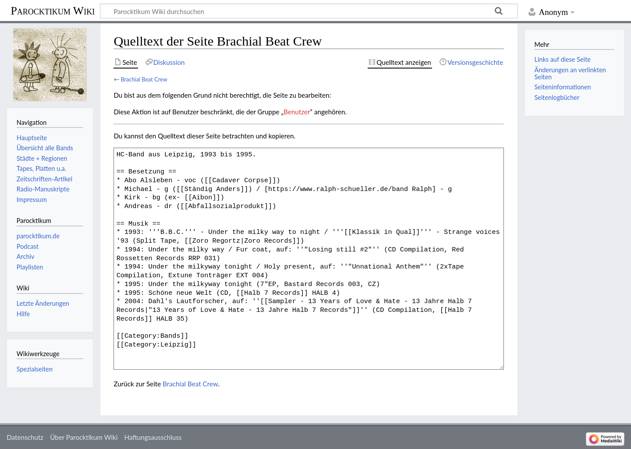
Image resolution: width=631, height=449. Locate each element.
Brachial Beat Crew (144, 79)
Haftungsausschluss (153, 437)
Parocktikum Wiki (53, 10)
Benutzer (297, 112)
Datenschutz (25, 437)
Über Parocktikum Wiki (83, 437)
